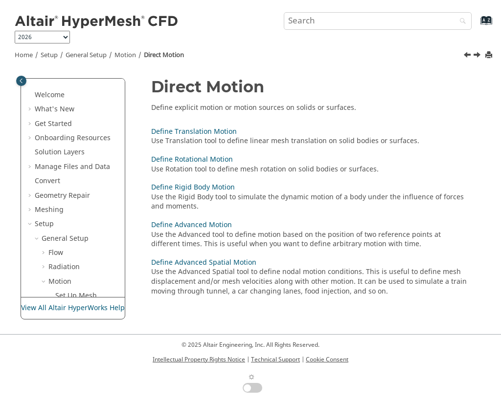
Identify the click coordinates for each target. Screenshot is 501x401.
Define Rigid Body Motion (82, 270)
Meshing (49, 83)
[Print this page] (490, 55)
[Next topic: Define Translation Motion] (478, 56)
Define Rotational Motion (90, 246)
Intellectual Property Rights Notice (199, 359)
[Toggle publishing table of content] (21, 81)
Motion (125, 55)
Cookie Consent (327, 359)
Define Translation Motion (80, 217)
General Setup (86, 55)
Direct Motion (164, 55)
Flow (55, 126)
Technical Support (275, 359)
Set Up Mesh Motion (76, 174)
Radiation (64, 140)
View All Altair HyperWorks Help (73, 308)
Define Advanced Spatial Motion (203, 262)
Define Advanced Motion (90, 294)
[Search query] (378, 21)
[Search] (460, 21)
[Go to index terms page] (476, 25)
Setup (49, 55)
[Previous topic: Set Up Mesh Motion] (468, 56)
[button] (31, 83)
